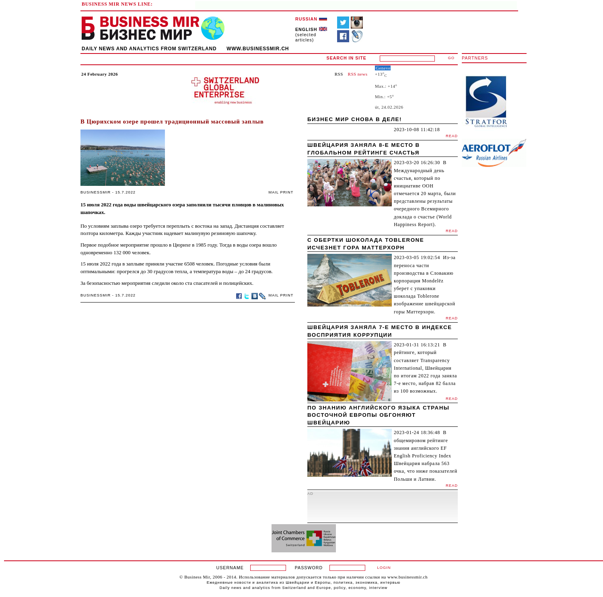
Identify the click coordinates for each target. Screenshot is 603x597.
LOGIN (384, 568)
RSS (339, 74)
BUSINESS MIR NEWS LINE (116, 4)
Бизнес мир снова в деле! (354, 119)
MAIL (274, 192)
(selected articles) (311, 34)
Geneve (383, 68)
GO (451, 58)
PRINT (287, 192)
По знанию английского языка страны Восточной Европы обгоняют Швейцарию (378, 415)
